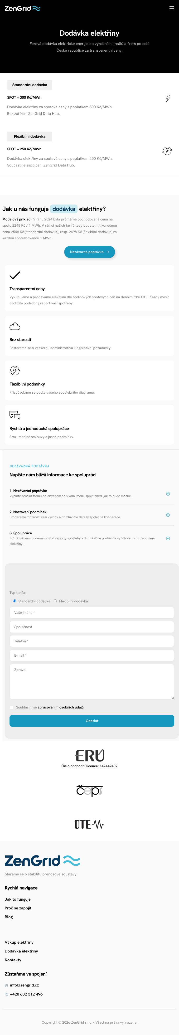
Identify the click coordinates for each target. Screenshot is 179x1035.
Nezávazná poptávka (89, 251)
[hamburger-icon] (171, 8)
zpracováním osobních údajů (61, 707)
